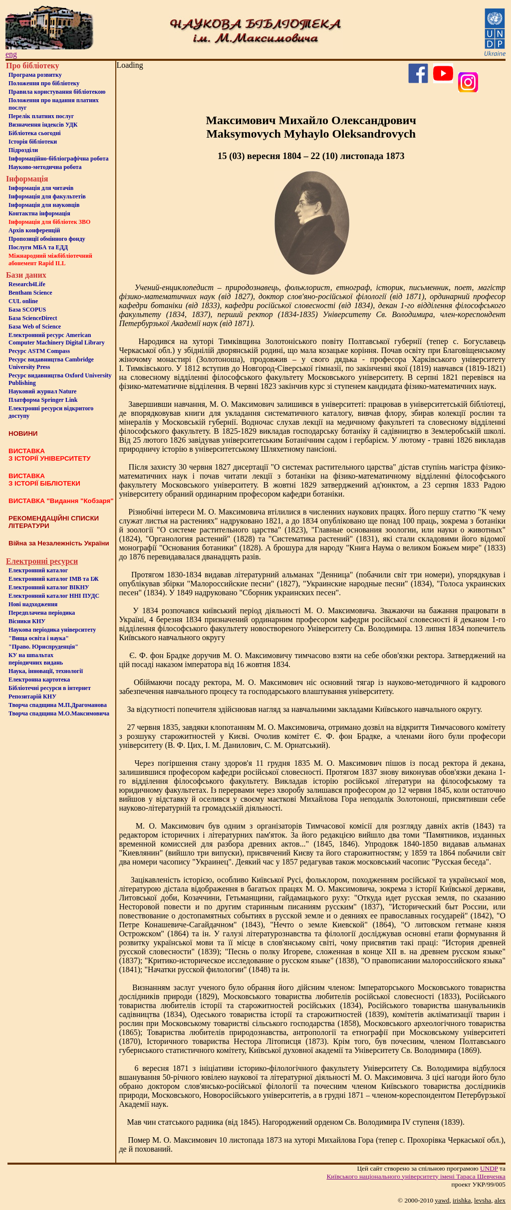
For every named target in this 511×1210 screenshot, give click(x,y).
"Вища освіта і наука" (38, 638)
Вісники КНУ (26, 621)
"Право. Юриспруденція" (43, 646)
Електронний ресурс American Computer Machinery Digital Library (56, 339)
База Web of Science (34, 326)
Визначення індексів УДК (43, 124)
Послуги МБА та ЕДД (38, 247)
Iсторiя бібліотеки (32, 141)
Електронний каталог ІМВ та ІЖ (53, 578)
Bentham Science (30, 292)
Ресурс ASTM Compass (39, 350)
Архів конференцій (34, 230)
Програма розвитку (35, 74)
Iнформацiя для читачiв (40, 187)
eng (11, 54)
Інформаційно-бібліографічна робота (58, 158)
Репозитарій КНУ (32, 696)
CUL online (23, 301)
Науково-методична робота (45, 167)
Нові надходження (32, 604)
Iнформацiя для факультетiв (47, 196)
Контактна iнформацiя (39, 213)
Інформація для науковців (43, 204)
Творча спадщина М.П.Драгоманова (57, 704)
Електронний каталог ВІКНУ (48, 587)
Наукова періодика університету (52, 629)
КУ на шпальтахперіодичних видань (35, 659)
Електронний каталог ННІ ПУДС (53, 595)
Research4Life (26, 284)
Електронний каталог (38, 570)
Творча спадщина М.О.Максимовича (58, 713)
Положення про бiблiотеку (43, 83)
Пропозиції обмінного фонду (46, 238)
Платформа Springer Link (42, 399)
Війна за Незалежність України (58, 543)
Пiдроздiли (23, 150)
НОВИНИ (22, 433)
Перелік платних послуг (41, 116)
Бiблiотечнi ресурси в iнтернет (49, 688)
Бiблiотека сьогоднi (34, 133)
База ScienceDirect (32, 318)
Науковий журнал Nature (42, 391)
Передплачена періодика (41, 612)
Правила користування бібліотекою (56, 91)
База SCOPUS (27, 309)
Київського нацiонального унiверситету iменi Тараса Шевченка (416, 1176)
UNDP (489, 1168)
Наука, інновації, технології (45, 671)
